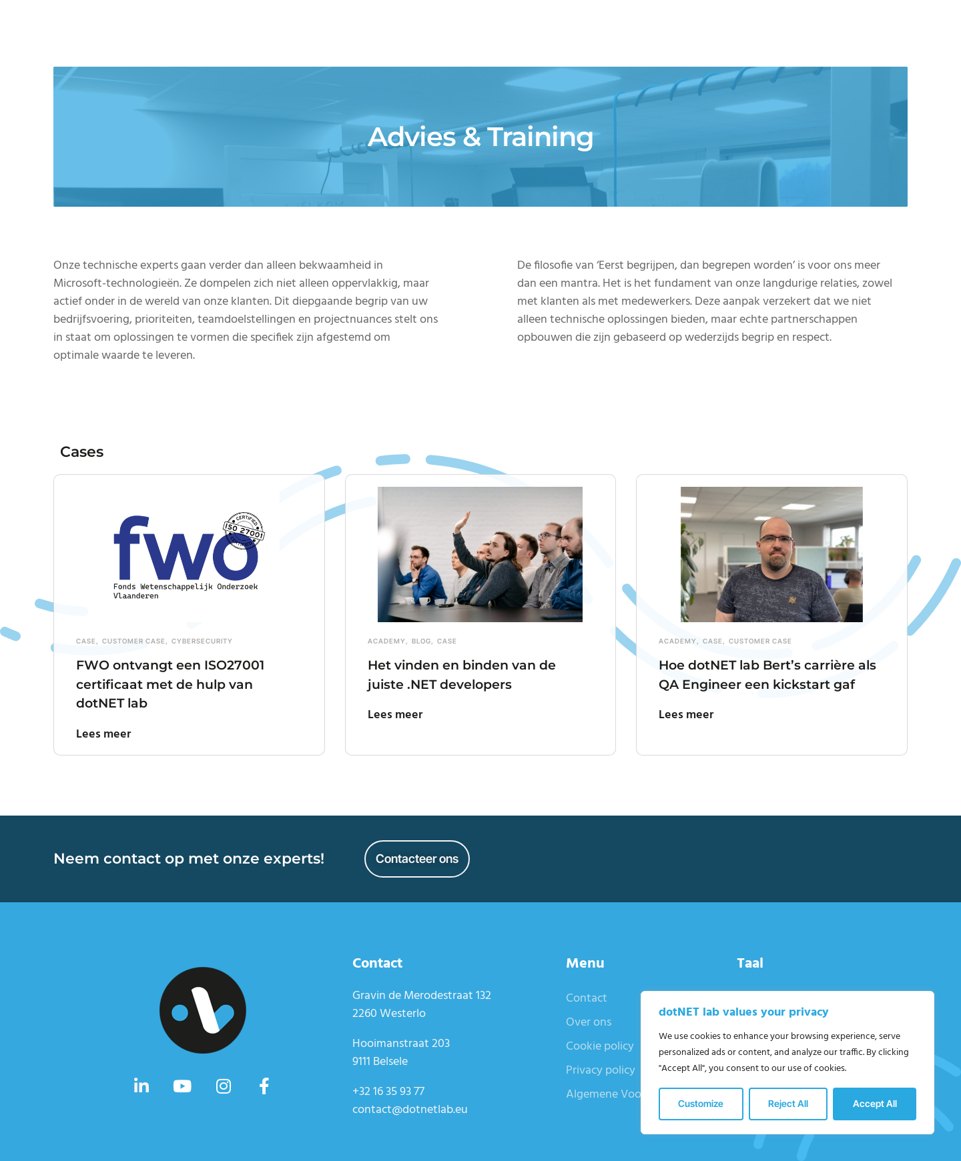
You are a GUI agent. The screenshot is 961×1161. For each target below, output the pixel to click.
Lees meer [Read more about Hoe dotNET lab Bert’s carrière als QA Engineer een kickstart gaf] (686, 734)
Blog (421, 641)
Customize (700, 1103)
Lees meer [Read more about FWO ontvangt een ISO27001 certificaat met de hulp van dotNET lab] (103, 734)
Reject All (788, 1103)
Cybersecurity (202, 641)
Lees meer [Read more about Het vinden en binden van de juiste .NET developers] (395, 715)
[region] (787, 1062)
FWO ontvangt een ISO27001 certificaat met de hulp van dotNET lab (185, 684)
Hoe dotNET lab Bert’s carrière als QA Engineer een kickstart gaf (766, 684)
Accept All (875, 1103)
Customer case (134, 641)
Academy (387, 641)
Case (86, 641)
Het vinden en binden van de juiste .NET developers (477, 674)
